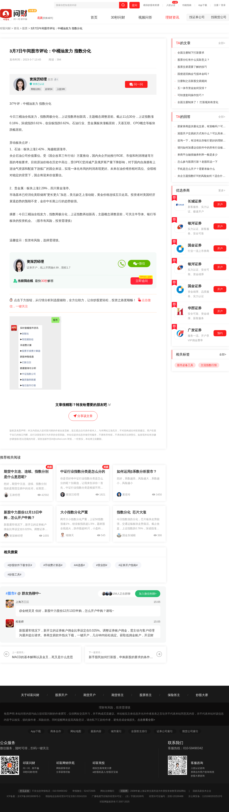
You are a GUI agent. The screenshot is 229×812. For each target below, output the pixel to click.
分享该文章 (83, 416)
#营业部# (101, 565)
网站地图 (76, 731)
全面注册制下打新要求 (190, 52)
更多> (221, 190)
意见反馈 (24, 791)
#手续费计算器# (53, 565)
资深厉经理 (42, 79)
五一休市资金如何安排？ (192, 88)
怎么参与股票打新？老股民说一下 (197, 161)
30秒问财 (118, 17)
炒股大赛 (202, 695)
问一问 (136, 84)
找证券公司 (198, 17)
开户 (220, 204)
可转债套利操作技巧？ (190, 95)
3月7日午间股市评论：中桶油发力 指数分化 (56, 28)
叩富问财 (5, 28)
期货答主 (117, 695)
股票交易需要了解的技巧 (192, 66)
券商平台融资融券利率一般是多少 (197, 154)
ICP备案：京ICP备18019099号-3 (26, 796)
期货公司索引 (190, 731)
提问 (134, 5)
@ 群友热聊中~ (23, 593)
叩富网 (124, 791)
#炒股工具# (14, 574)
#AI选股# (79, 565)
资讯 (16, 28)
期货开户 (89, 695)
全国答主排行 (139, 731)
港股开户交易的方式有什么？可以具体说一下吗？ (202, 133)
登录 (223, 5)
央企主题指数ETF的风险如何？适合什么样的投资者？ (202, 175)
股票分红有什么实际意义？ (193, 59)
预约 (220, 333)
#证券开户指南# (128, 565)
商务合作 (55, 731)
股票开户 (61, 695)
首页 (94, 17)
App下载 (202, 5)
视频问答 (145, 17)
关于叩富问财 (30, 695)
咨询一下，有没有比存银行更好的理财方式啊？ (202, 140)
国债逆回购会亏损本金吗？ (193, 73)
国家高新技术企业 (202, 791)
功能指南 (186, 5)
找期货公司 (218, 17)
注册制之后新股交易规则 (192, 80)
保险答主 (174, 695)
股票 (24, 28)
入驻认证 (170, 5)
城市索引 (116, 731)
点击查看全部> (146, 719)
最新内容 (96, 731)
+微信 (139, 263)
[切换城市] (48, 18)
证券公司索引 (165, 731)
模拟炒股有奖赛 (151, 5)
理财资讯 (172, 17)
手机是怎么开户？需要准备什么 (196, 168)
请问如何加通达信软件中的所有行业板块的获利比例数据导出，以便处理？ (202, 147)
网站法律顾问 (109, 791)
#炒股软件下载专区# (20, 565)
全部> (221, 43)
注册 (216, 5)
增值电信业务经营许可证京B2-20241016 (68, 796)
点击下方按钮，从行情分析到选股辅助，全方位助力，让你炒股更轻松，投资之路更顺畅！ (80, 303)
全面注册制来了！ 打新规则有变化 (197, 102)
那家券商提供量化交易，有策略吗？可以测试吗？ (202, 126)
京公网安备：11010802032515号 (205, 796)
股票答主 (145, 695)
